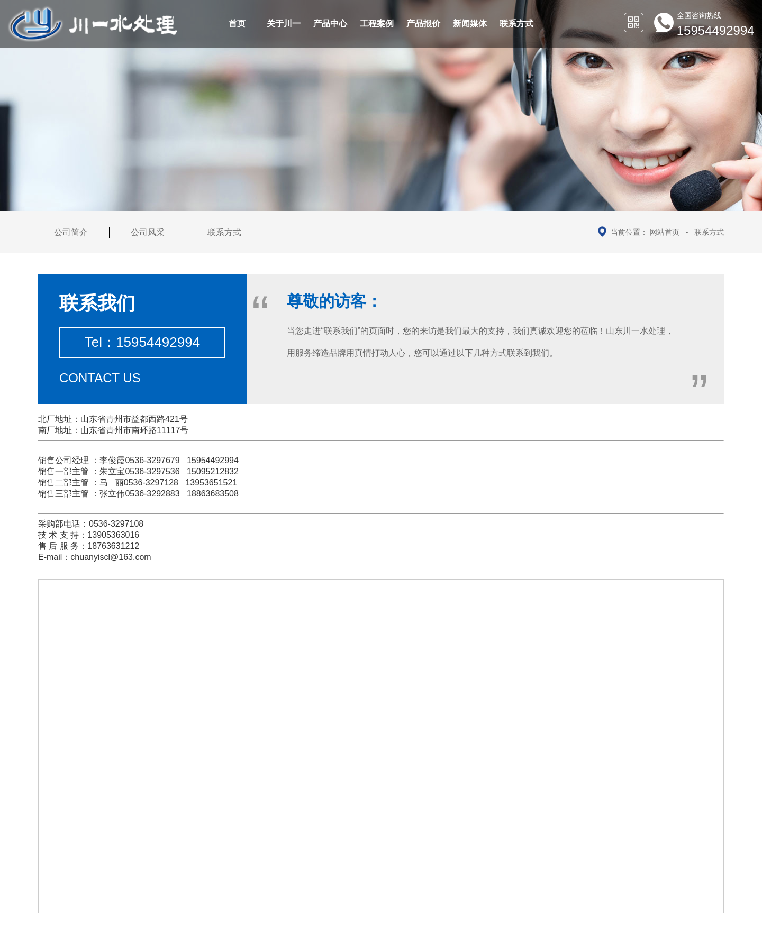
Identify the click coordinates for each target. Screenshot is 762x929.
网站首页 (664, 232)
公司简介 (71, 232)
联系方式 (709, 232)
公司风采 (148, 232)
